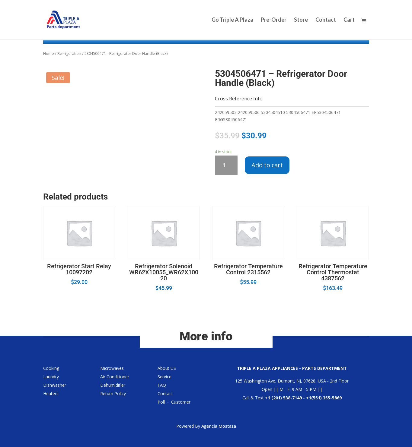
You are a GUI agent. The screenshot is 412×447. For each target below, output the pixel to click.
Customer (180, 402)
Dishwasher (54, 385)
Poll (161, 402)
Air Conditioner (114, 376)
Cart (349, 20)
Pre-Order (273, 20)
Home (48, 53)
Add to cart (267, 165)
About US (167, 368)
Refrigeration (69, 53)
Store (301, 20)
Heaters (51, 393)
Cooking (51, 368)
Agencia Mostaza (218, 426)
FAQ (162, 385)
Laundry (51, 376)
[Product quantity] (226, 165)
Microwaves (112, 368)
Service (164, 376)
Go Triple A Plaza (232, 20)
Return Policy (113, 393)
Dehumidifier (112, 385)
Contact (325, 20)
